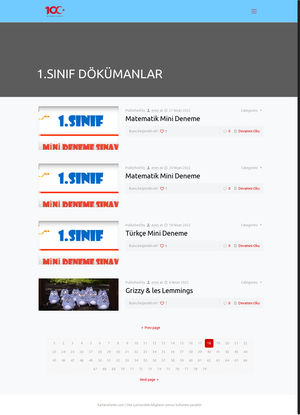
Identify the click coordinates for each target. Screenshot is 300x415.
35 (163, 352)
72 (141, 369)
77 (186, 369)
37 (182, 352)
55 (145, 360)
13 (163, 343)
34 (154, 352)
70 (123, 369)
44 (245, 352)
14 (173, 343)
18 (209, 343)
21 (236, 343)
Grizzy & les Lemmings (159, 290)
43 (236, 352)
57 (163, 360)
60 (191, 360)
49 (91, 360)
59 (182, 360)
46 (63, 360)
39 (200, 352)
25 (73, 352)
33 (145, 352)
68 (104, 369)
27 (91, 352)
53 (127, 360)
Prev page (150, 328)
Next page (150, 380)
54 (136, 360)
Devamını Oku (249, 131)
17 (200, 343)
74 (159, 369)
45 (54, 360)
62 (209, 360)
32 (136, 352)
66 (245, 360)
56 (154, 360)
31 (127, 352)
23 (54, 352)
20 (227, 343)
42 (227, 352)
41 (218, 352)
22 (245, 343)
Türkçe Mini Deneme (156, 233)
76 (177, 369)
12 (154, 343)
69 (114, 369)
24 (63, 352)
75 (168, 369)
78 (195, 369)
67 (95, 369)
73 (150, 369)
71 (132, 369)
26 (82, 352)
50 (100, 360)
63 (218, 360)
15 (182, 343)
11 (145, 343)
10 (136, 343)
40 (209, 352)
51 (109, 360)
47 (73, 360)
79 (205, 369)
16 (191, 343)
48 (82, 360)
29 (109, 352)
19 (218, 343)
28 (100, 352)
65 (236, 360)
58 (173, 360)
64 (227, 360)
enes (155, 110)
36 (173, 352)
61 (200, 360)
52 (118, 360)
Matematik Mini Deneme (162, 118)
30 (118, 352)
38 (191, 352)
